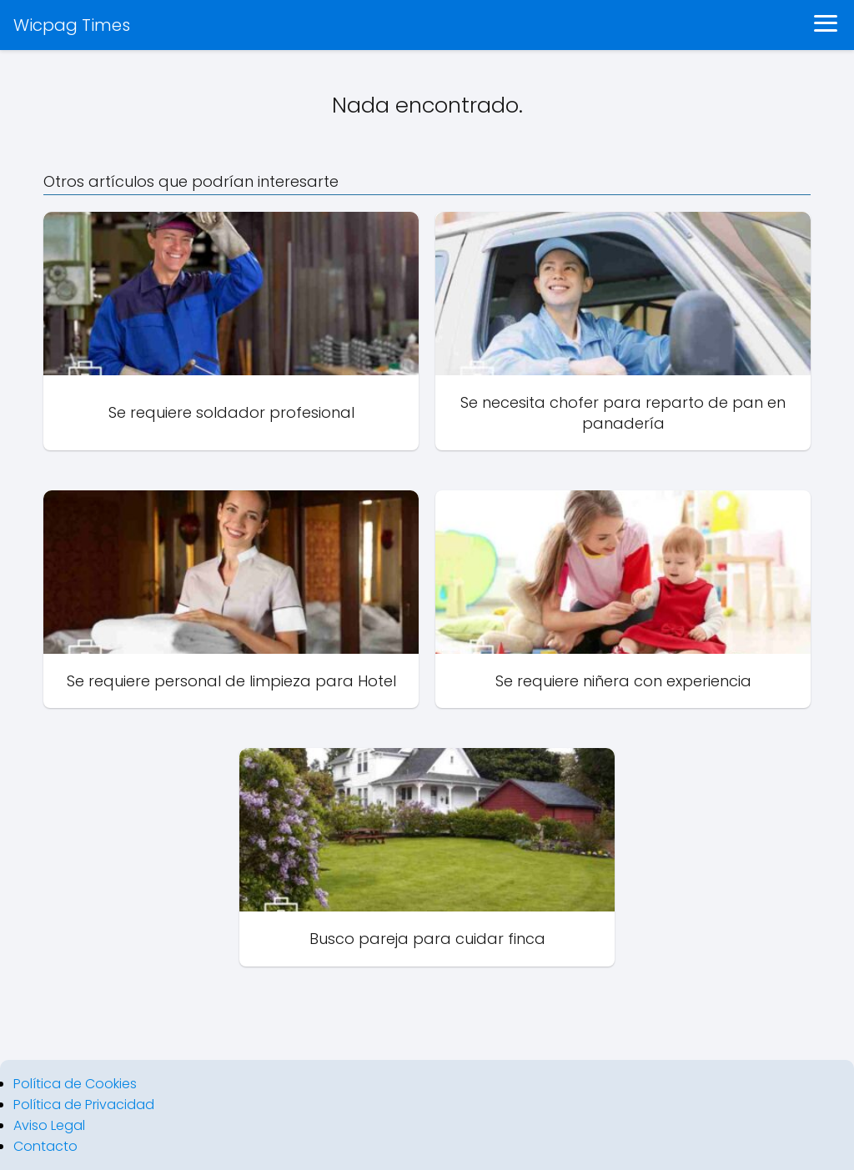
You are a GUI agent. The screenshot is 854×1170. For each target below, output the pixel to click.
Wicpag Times (71, 25)
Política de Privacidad (83, 1104)
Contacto (45, 1146)
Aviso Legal (49, 1125)
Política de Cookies (75, 1083)
